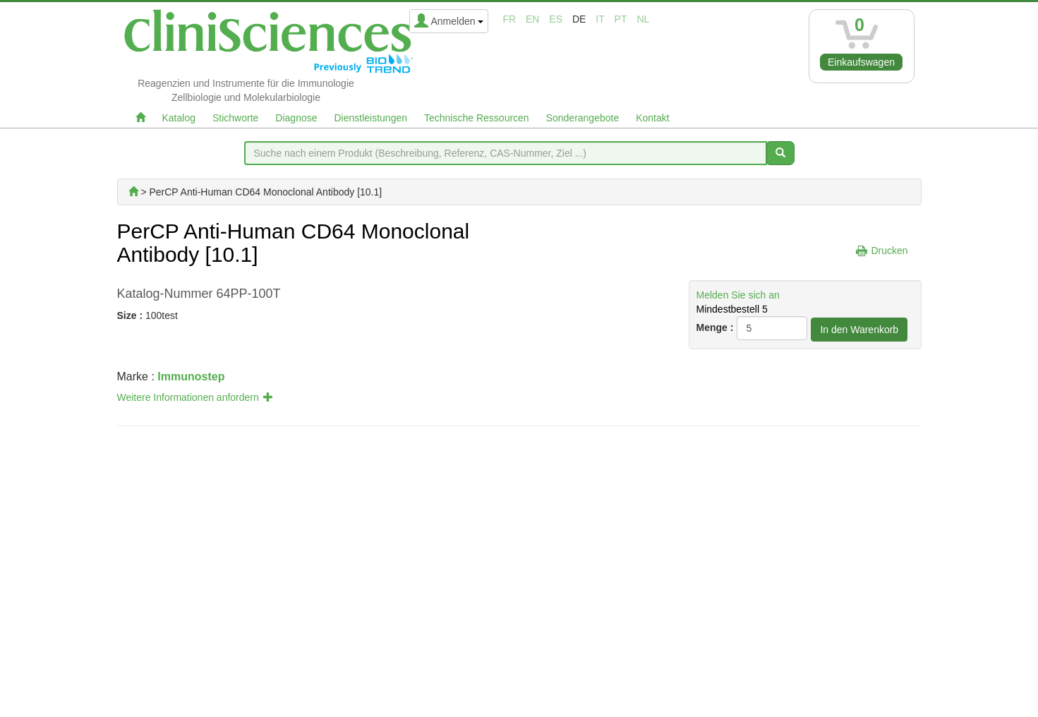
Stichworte (235, 117)
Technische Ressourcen (476, 117)
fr (509, 19)
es (555, 19)
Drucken (889, 250)
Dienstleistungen (371, 117)
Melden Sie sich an (738, 295)
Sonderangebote (583, 117)
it (600, 19)
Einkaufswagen (861, 62)
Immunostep (190, 376)
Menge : (715, 327)
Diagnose (296, 117)
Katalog (178, 117)
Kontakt (652, 117)
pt (621, 19)
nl (642, 19)
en (532, 19)
